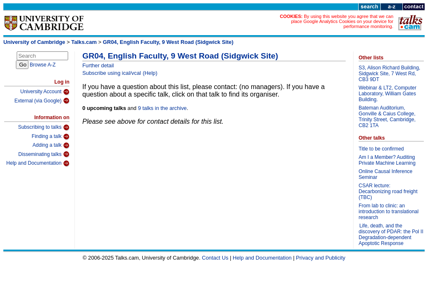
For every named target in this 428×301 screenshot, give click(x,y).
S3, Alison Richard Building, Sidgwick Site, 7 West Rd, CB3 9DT (389, 73)
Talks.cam (84, 42)
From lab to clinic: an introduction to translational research (388, 211)
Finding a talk (50, 136)
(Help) (150, 73)
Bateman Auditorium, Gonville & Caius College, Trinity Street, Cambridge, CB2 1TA (387, 116)
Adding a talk (51, 145)
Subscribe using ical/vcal (111, 73)
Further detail (98, 65)
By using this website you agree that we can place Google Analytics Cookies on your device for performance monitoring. (342, 21)
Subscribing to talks (43, 127)
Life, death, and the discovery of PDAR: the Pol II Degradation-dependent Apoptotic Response (391, 234)
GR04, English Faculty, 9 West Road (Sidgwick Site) (168, 42)
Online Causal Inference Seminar (386, 174)
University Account (44, 92)
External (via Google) (41, 100)
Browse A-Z (43, 65)
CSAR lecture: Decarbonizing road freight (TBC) (388, 191)
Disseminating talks (43, 154)
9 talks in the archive (162, 108)
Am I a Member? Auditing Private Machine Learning (387, 160)
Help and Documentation (37, 163)
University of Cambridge (34, 42)
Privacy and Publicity (320, 258)
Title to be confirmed (381, 149)
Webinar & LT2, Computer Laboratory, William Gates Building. (387, 93)
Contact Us (215, 258)
